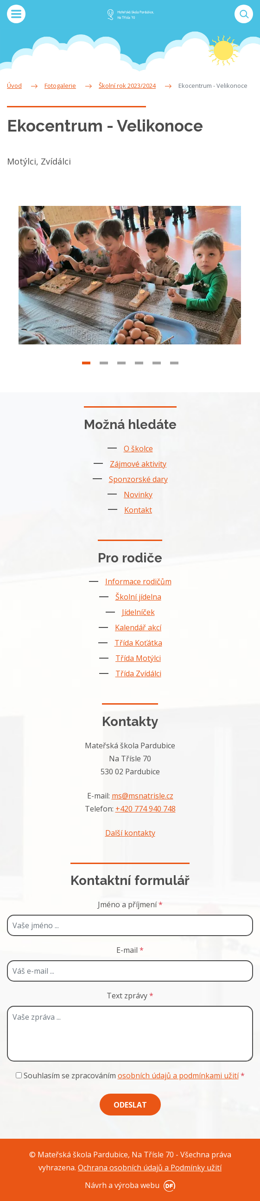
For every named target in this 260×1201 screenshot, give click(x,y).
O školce (138, 448)
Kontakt (138, 510)
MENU (16, 14)
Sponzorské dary (138, 479)
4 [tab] (139, 378)
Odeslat (130, 1105)
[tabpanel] (130, 290)
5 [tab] (156, 378)
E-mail (130, 950)
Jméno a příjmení (130, 904)
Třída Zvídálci (138, 673)
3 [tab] (121, 378)
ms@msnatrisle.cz (142, 796)
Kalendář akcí (138, 627)
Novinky (138, 494)
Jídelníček (138, 612)
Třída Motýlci (138, 658)
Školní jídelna (138, 597)
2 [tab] (104, 378)
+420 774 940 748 (145, 809)
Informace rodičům (138, 581)
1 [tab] (86, 378)
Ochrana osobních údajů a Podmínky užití (150, 1167)
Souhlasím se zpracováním (130, 1075)
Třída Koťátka (138, 643)
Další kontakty (130, 833)
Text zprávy (130, 995)
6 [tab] (174, 378)
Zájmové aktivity (138, 464)
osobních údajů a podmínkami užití (178, 1075)
